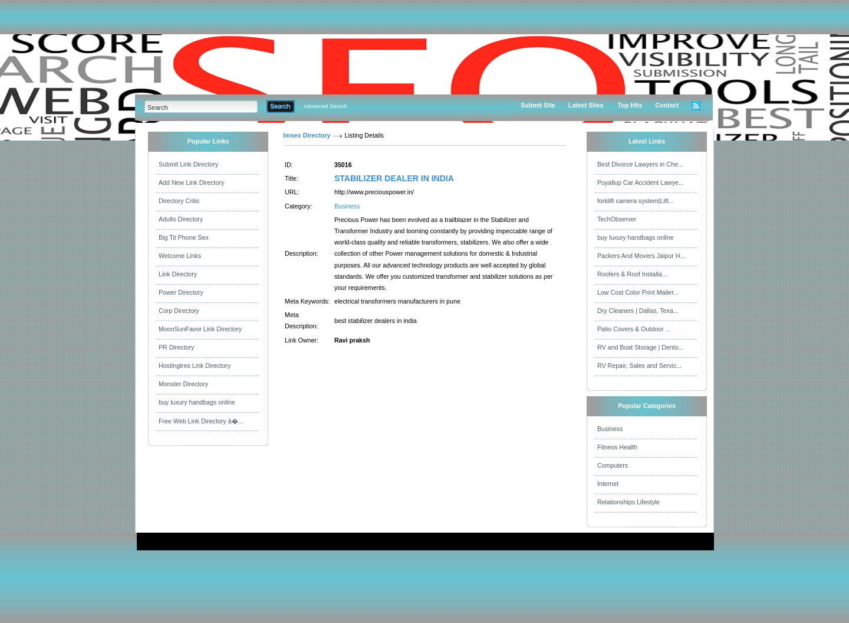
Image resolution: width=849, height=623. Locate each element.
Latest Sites (586, 105)
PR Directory (176, 347)
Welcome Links (180, 255)
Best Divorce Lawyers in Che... (640, 164)
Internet (607, 483)
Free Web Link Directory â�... (201, 421)
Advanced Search (325, 106)
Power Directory (181, 292)
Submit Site (538, 105)
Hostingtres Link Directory (195, 365)
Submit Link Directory (188, 164)
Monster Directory (183, 383)
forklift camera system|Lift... (635, 200)
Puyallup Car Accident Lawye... (640, 182)
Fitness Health (617, 447)
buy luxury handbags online (197, 402)
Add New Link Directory (191, 182)
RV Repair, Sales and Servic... (639, 365)
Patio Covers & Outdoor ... (633, 328)
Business (347, 206)
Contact (667, 105)
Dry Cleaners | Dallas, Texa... (638, 310)
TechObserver (616, 219)
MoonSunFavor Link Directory (200, 328)
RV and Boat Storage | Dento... (640, 347)
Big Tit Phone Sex (184, 237)
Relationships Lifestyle (628, 501)
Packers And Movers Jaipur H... (641, 255)
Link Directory (178, 274)
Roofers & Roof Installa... (632, 274)
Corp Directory (179, 310)
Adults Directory (181, 219)
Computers (612, 465)
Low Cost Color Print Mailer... (638, 292)
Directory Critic (179, 200)
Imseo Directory (307, 135)
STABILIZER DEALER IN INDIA (394, 178)
